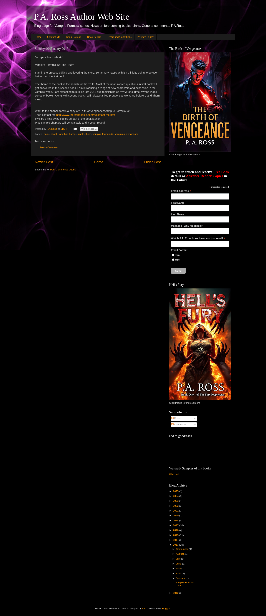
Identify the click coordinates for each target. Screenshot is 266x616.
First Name (177, 202)
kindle (81, 134)
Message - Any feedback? (187, 225)
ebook (54, 134)
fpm (144, 608)
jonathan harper (67, 134)
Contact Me (53, 36)
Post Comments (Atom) (63, 169)
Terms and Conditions (119, 36)
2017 (176, 525)
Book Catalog (73, 36)
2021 (176, 510)
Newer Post (44, 162)
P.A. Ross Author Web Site (81, 16)
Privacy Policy (145, 36)
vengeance (132, 134)
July (178, 558)
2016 (176, 530)
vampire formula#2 (103, 134)
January (181, 578)
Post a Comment (49, 147)
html (177, 255)
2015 (176, 535)
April (179, 573)
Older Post (152, 162)
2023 (176, 500)
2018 (176, 520)
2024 (176, 496)
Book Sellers (94, 36)
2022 (176, 505)
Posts (176, 418)
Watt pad (174, 474)
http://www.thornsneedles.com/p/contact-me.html (86, 114)
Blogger (166, 608)
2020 (176, 515)
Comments (178, 424)
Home (38, 36)
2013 (176, 544)
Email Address (181, 191)
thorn (88, 134)
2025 (176, 491)
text (177, 259)
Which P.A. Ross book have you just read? (198, 238)
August (180, 553)
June (179, 563)
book (46, 134)
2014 (176, 540)
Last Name (177, 214)
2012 (176, 593)
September (182, 549)
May (178, 568)
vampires (120, 134)
